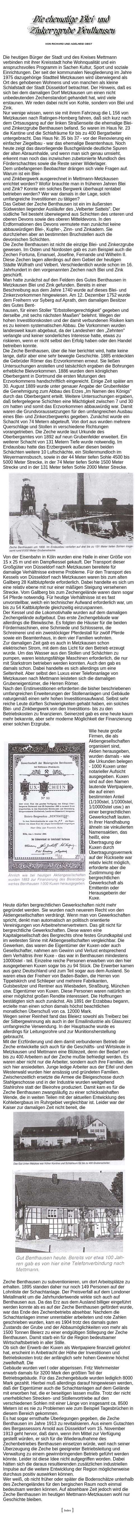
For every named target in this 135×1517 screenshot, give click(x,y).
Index (67, 1510)
